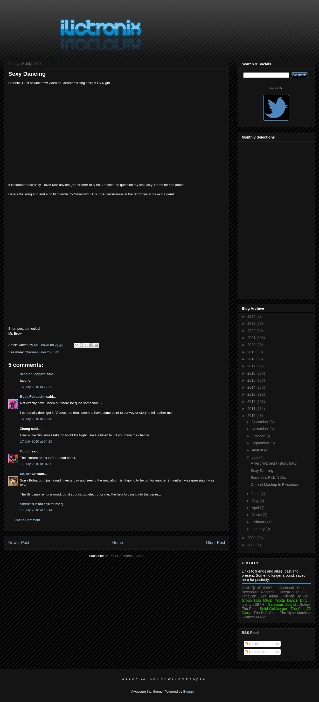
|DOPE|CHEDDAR (257, 588)
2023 (251, 323)
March (257, 515)
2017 (251, 366)
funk (56, 352)
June (256, 494)
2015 (251, 380)
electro (45, 352)
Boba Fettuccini (32, 396)
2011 (251, 409)
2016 (251, 373)
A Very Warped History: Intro (273, 463)
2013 (251, 394)
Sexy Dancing (262, 471)
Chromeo (32, 352)
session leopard (33, 374)
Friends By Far (295, 596)
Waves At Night (256, 617)
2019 (251, 352)
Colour (25, 451)
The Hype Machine (295, 613)
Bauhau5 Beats (292, 588)
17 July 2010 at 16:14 (36, 510)
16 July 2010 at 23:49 (36, 419)
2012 (251, 402)
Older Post (215, 542)
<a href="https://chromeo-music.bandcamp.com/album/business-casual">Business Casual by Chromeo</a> (116, 217)
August (258, 450)
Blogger (189, 691)
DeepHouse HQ (293, 592)
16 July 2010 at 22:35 (36, 387)
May (255, 501)
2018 (251, 359)
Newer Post (18, 542)
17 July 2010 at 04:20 (36, 441)
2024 (251, 316)
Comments (256, 652)
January (259, 529)
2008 (251, 545)
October (259, 436)
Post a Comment (27, 520)
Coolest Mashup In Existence (274, 485)
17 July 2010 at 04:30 (36, 464)
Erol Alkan (269, 596)
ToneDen (249, 596)
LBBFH (258, 604)
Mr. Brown (28, 474)
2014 (251, 387)
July (255, 457)
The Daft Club (265, 613)
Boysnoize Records (258, 592)
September (261, 443)
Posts (251, 644)
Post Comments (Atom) (126, 556)
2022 (251, 331)
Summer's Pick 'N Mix (268, 478)
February (259, 522)
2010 (251, 416)
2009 (251, 538)
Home (117, 542)
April (256, 508)
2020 (251, 345)
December (260, 422)
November (260, 429)
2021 (251, 338)
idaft (245, 604)
